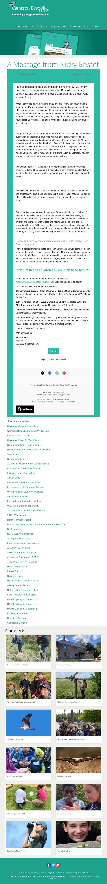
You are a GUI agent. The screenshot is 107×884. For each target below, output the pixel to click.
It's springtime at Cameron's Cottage (25, 487)
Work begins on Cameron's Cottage (25, 492)
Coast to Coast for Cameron (21, 594)
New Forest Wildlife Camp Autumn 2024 (21, 702)
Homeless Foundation (65, 814)
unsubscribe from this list (66, 402)
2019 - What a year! (17, 515)
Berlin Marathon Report (19, 520)
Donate (95, 26)
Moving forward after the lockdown (24, 501)
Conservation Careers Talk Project (19, 665)
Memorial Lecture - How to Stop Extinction (28, 449)
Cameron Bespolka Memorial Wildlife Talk (28, 431)
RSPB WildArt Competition (20, 534)
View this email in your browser (80, 74)
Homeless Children (17, 618)
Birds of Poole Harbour (15, 739)
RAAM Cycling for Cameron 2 (22, 604)
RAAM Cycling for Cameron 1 (22, 609)
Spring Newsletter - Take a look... (24, 445)
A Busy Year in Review (18, 585)
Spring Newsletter (16, 459)
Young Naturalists (63, 851)
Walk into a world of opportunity (23, 506)
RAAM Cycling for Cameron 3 (22, 599)
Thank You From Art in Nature (22, 562)
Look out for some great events (23, 543)
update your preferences (46, 402)
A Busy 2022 (13, 477)
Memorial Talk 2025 (64, 776)
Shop (86, 26)
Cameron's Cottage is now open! (23, 482)
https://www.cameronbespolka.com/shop (35, 282)
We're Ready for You (17, 566)
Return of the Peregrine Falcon (22, 590)
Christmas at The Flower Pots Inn (24, 468)
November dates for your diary (22, 426)
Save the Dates (15, 576)
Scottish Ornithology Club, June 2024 (70, 739)
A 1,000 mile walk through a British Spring (28, 463)
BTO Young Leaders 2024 (16, 814)
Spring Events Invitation (19, 538)
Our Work (42, 26)
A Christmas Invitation (18, 496)
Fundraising (75, 26)
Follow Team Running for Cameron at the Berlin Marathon (36, 524)
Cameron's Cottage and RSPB (22, 557)
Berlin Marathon (15, 529)
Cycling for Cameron (17, 613)
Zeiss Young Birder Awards (16, 851)
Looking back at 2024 (18, 435)
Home (17, 26)
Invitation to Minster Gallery (21, 473)
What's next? (13, 454)
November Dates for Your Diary (23, 440)
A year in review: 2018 (18, 548)
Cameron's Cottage (58, 26)
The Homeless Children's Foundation (26, 510)
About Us (28, 26)
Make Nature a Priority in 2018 (22, 580)
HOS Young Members (14, 776)
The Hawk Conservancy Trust (67, 702)
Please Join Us (14, 571)
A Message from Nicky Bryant (22, 552)
